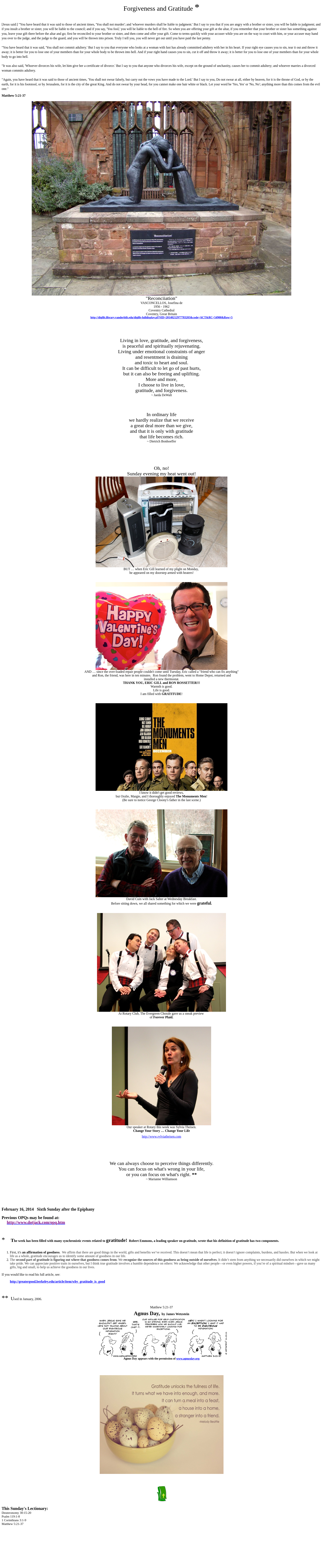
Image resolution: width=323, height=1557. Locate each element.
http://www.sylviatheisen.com (161, 1136)
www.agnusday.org (188, 1358)
